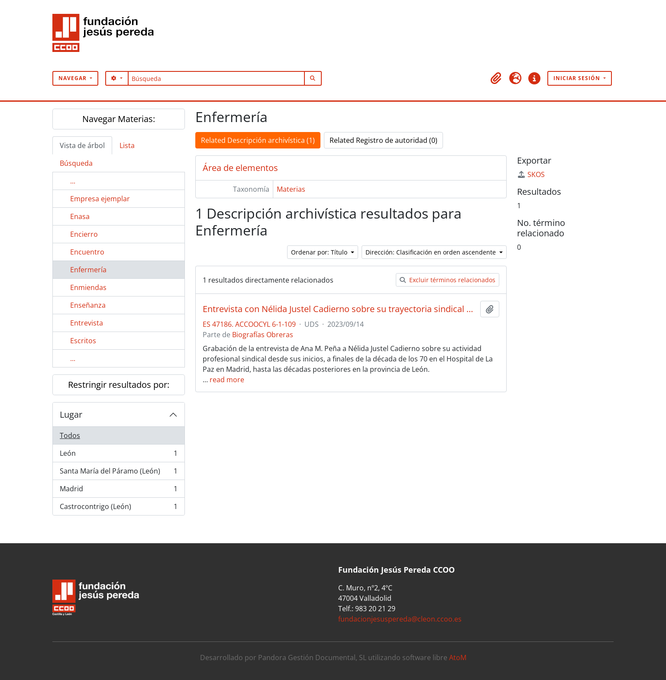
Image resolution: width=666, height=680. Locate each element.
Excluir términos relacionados (447, 280)
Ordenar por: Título (320, 252)
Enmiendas (88, 287)
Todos (70, 435)
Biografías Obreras (262, 334)
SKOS (531, 174)
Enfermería (88, 269)
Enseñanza (88, 305)
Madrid (118, 490)
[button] (496, 78)
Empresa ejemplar (100, 198)
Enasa (80, 216)
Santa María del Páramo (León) (118, 473)
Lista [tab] (127, 145)
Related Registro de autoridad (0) (383, 140)
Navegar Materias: (118, 119)
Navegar (73, 78)
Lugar (71, 414)
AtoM (457, 657)
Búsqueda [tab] (76, 163)
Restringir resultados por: (118, 384)
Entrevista (86, 323)
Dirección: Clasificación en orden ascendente (431, 252)
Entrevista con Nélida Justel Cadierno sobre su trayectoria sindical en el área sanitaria (340, 309)
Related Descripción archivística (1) (258, 140)
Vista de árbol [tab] (82, 145)
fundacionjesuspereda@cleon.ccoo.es (400, 619)
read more (227, 379)
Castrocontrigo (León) (118, 508)
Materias (291, 189)
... (72, 181)
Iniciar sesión (577, 78)
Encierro (84, 234)
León (118, 455)
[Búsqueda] (216, 78)
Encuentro (87, 252)
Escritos (83, 340)
